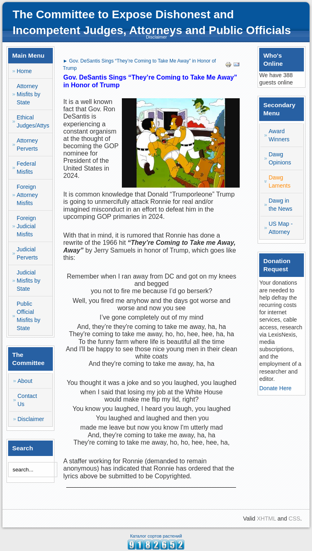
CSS (294, 518)
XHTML (266, 518)
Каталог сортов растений (156, 536)
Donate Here (275, 388)
